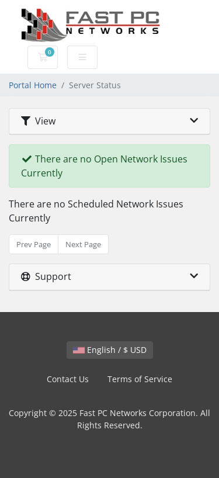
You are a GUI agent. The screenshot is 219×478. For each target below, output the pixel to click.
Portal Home (33, 85)
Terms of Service (139, 379)
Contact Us (68, 379)
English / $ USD (110, 349)
